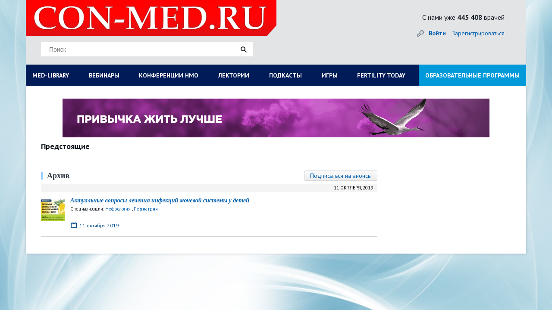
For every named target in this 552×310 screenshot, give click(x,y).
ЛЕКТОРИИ (233, 75)
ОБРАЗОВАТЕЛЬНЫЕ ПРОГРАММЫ (472, 75)
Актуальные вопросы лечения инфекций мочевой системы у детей (159, 200)
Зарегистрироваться (478, 33)
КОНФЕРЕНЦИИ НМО (168, 75)
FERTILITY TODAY (381, 75)
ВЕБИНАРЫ (104, 75)
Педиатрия (146, 209)
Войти (437, 33)
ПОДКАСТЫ (285, 75)
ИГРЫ (330, 75)
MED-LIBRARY (50, 75)
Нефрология (118, 209)
